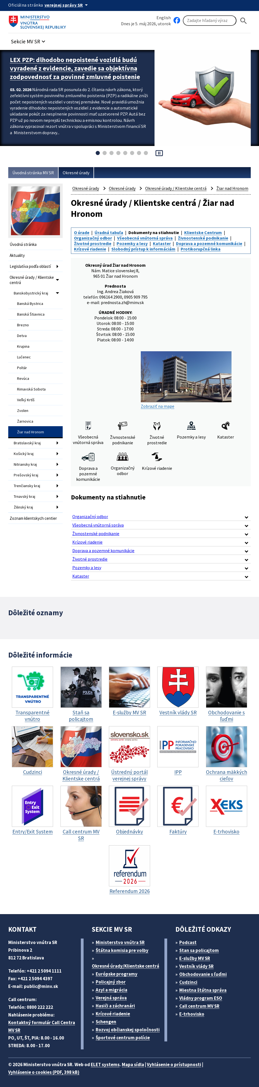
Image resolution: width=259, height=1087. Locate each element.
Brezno (23, 320)
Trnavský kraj (25, 483)
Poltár (22, 361)
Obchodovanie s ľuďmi (206, 971)
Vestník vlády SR (199, 963)
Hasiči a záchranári (118, 1002)
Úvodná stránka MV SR (35, 172)
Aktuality (17, 254)
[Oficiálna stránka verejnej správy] (69, 5)
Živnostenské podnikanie (209, 248)
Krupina (23, 341)
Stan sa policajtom (201, 947)
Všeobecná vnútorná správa (148, 248)
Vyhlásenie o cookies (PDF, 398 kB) (46, 1069)
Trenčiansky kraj (28, 473)
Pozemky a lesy (133, 253)
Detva (22, 330)
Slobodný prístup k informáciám (107, 262)
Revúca (23, 371)
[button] (31, 40)
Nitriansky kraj (26, 453)
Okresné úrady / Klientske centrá (33, 278)
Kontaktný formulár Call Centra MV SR (42, 1023)
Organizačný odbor (94, 248)
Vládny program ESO (204, 995)
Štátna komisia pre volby (124, 947)
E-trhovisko (193, 1011)
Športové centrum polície (124, 1042)
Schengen (108, 1018)
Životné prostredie (93, 253)
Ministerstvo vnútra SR (122, 939)
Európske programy (119, 971)
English (163, 17)
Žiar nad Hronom (31, 422)
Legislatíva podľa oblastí (32, 265)
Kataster (163, 253)
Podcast (190, 939)
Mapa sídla (141, 1061)
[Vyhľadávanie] (209, 21)
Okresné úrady (81, 172)
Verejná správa (113, 995)
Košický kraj (24, 442)
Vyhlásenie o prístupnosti (185, 1061)
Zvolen (23, 402)
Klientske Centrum (207, 243)
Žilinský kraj (24, 493)
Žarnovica (25, 412)
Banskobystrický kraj (31, 290)
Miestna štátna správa (205, 987)
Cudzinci (190, 979)
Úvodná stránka (24, 244)
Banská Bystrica (31, 300)
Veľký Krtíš (26, 391)
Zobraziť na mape (186, 386)
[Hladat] (243, 20)
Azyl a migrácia (114, 987)
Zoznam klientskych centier (28, 506)
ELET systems (111, 1061)
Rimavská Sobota (32, 381)
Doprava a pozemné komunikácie (109, 257)
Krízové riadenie (165, 257)
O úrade (82, 243)
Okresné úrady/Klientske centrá (126, 963)
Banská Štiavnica (31, 310)
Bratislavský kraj (28, 432)
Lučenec (24, 351)
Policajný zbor (112, 979)
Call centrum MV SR (202, 1003)
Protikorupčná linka (166, 262)
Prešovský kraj (26, 463)
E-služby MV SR (198, 955)
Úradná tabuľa (110, 243)
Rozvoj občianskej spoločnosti (125, 1034)
